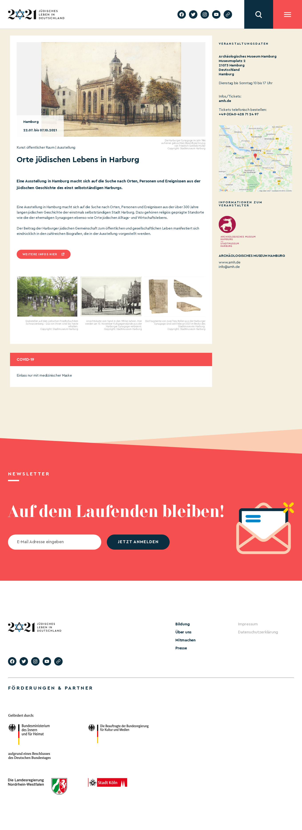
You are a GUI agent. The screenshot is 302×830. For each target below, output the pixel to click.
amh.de (225, 101)
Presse (181, 648)
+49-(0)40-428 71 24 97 (239, 114)
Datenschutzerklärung (258, 632)
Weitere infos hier (39, 254)
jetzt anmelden (138, 542)
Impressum (248, 624)
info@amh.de (229, 267)
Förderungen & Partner (50, 688)
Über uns (183, 632)
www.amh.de (229, 262)
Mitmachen (185, 640)
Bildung (182, 624)
